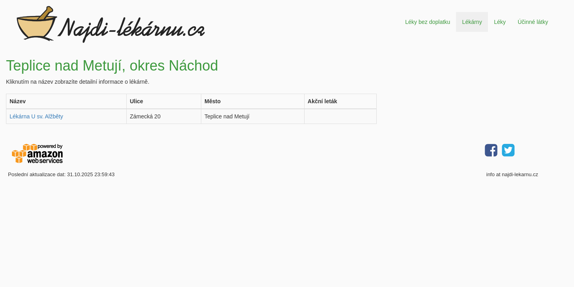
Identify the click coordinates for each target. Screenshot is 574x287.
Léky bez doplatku (427, 22)
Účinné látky (533, 22)
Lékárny (472, 22)
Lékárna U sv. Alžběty (36, 116)
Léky (500, 22)
